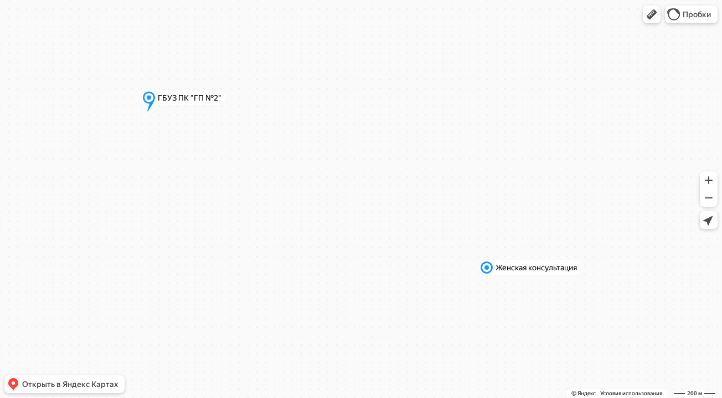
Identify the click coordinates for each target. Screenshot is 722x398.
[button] (652, 14)
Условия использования (631, 393)
